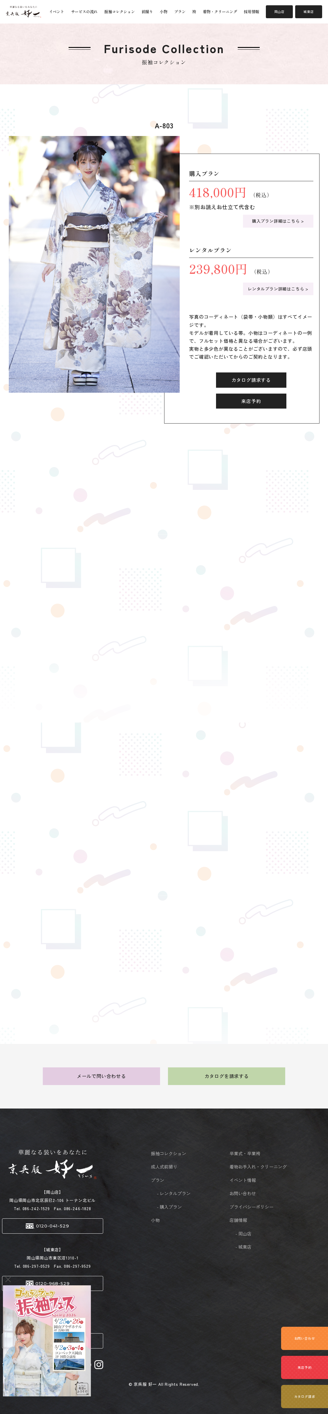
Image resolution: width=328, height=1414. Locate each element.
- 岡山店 (243, 1233)
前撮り (147, 12)
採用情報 (251, 12)
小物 (163, 12)
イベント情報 (243, 1180)
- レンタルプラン (174, 1193)
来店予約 (251, 400)
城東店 (308, 11)
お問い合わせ (243, 1193)
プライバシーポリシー (244, 1207)
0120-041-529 (52, 1226)
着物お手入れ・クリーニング (244, 1166)
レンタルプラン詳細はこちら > (278, 289)
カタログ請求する (251, 379)
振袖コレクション (119, 12)
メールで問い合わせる (101, 1075)
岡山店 (279, 11)
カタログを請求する (227, 1075)
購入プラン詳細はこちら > (278, 221)
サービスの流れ (84, 12)
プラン (180, 12)
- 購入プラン (169, 1207)
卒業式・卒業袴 (245, 1153)
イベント (56, 12)
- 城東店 (243, 1247)
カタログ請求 (304, 1396)
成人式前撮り (164, 1166)
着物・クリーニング (220, 12)
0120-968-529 (52, 1283)
